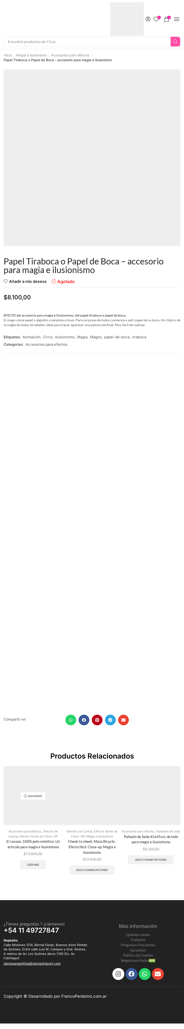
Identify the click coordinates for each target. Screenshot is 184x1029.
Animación (31, 337)
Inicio (8, 55)
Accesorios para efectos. (70, 55)
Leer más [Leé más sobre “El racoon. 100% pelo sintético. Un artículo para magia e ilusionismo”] (33, 868)
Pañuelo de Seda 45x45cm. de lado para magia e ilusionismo (151, 842)
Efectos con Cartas (79, 834)
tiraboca (139, 337)
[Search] (175, 41)
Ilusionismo (65, 337)
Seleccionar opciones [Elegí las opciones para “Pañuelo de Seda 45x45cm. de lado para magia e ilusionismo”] (151, 863)
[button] (148, 19)
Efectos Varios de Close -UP (39, 839)
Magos (96, 337)
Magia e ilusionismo (31, 55)
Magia (82, 337)
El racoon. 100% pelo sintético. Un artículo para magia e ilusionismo (33, 847)
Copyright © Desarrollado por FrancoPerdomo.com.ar (55, 1001)
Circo (47, 337)
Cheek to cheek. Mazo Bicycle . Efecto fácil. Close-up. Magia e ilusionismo (92, 850)
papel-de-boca (117, 337)
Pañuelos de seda (168, 834)
